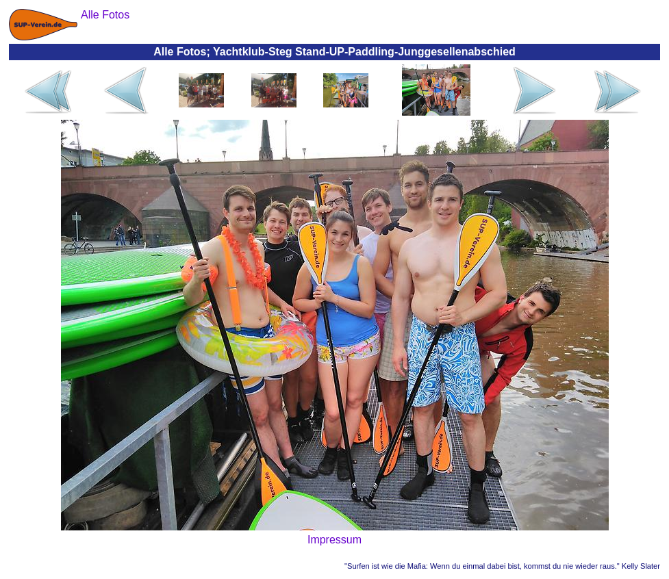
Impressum (334, 539)
